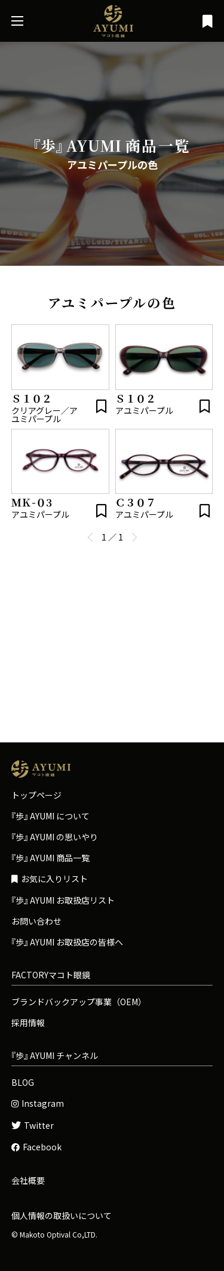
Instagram (37, 1103)
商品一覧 (50, 858)
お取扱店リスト (63, 900)
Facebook (36, 1147)
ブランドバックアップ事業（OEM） (78, 1001)
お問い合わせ (36, 921)
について (50, 816)
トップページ (36, 795)
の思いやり (54, 837)
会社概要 (28, 1180)
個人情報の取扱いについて (61, 1215)
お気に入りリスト (49, 878)
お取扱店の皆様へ (67, 942)
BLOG (22, 1082)
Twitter (32, 1125)
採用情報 (28, 1022)
